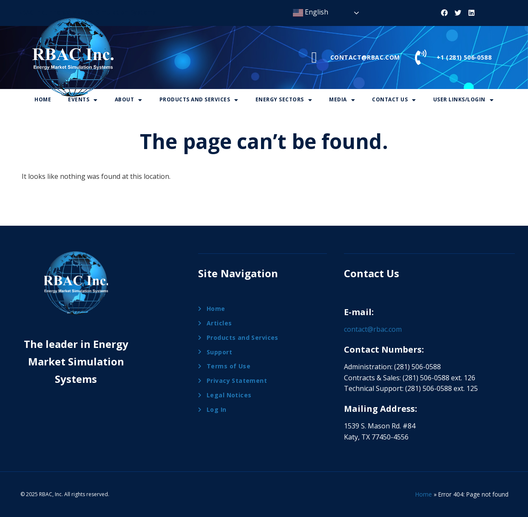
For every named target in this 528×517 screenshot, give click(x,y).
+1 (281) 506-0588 (464, 57)
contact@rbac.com (373, 329)
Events (83, 99)
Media (342, 99)
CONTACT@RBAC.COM (365, 57)
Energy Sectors (283, 99)
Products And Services (198, 99)
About (128, 99)
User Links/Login (463, 99)
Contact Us (394, 99)
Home (42, 99)
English (310, 12)
